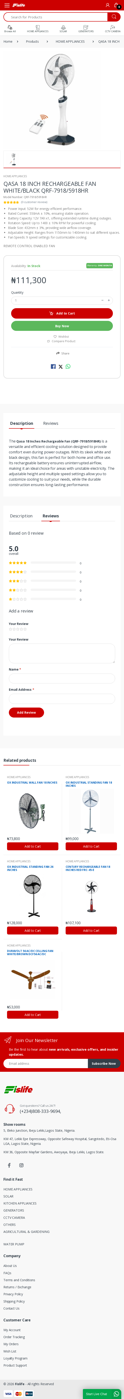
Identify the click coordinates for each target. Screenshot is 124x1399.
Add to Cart (62, 313)
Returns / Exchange (17, 1287)
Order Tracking (14, 1337)
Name (15, 669)
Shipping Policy (14, 1301)
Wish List (9, 1351)
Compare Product (61, 341)
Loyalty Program (15, 1358)
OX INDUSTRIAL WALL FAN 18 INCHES (32, 782)
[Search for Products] (55, 17)
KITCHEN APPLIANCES (19, 1203)
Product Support (15, 1365)
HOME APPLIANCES (70, 41)
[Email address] (45, 1063)
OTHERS (9, 1224)
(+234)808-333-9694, (40, 1111)
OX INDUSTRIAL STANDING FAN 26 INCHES (30, 868)
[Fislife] (18, 5)
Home (7, 41)
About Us (10, 1266)
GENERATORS (13, 1210)
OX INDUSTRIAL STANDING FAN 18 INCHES (89, 784)
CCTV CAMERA (14, 1217)
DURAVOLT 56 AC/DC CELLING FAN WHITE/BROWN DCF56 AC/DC (30, 952)
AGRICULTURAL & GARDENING (26, 1231)
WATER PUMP (13, 1244)
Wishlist (61, 336)
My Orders (11, 1344)
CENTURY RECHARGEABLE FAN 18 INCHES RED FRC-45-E (88, 868)
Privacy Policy (13, 1294)
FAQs (7, 1273)
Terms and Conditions (19, 1280)
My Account (12, 1330)
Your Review (18, 624)
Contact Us (11, 1308)
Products (32, 41)
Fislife (20, 1384)
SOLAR (8, 1196)
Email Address (21, 689)
